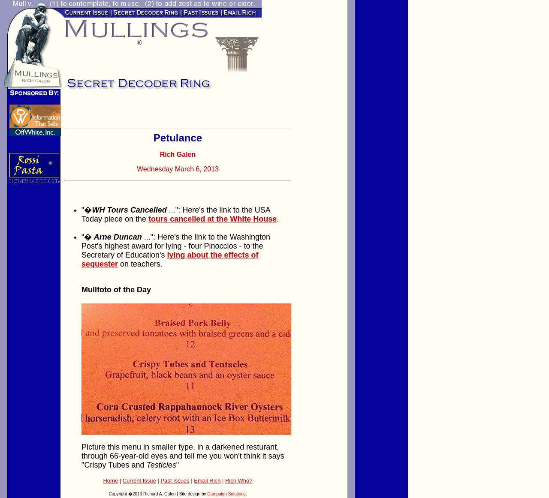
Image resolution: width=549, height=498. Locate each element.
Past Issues (174, 480)
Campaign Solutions (226, 494)
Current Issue (139, 480)
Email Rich (207, 480)
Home (110, 480)
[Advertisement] (164, 111)
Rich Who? (239, 480)
